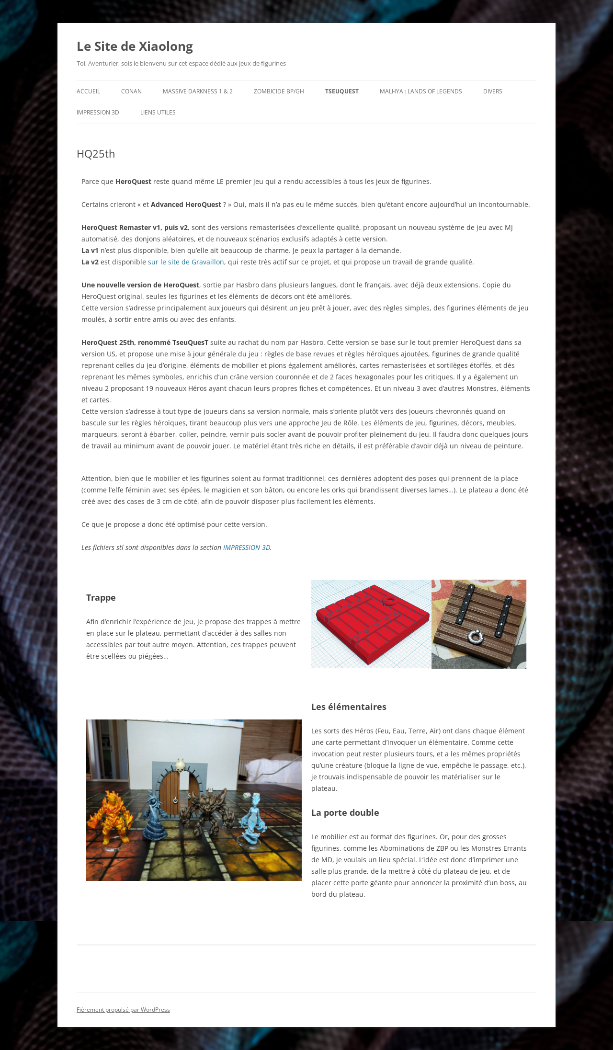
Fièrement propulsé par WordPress (123, 1009)
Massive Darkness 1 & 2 (198, 91)
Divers (492, 91)
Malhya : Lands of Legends (421, 91)
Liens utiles (158, 112)
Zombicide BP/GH (279, 91)
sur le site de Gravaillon (186, 261)
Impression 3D (98, 112)
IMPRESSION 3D (246, 547)
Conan (131, 91)
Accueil (88, 91)
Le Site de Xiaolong (135, 46)
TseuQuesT (342, 91)
